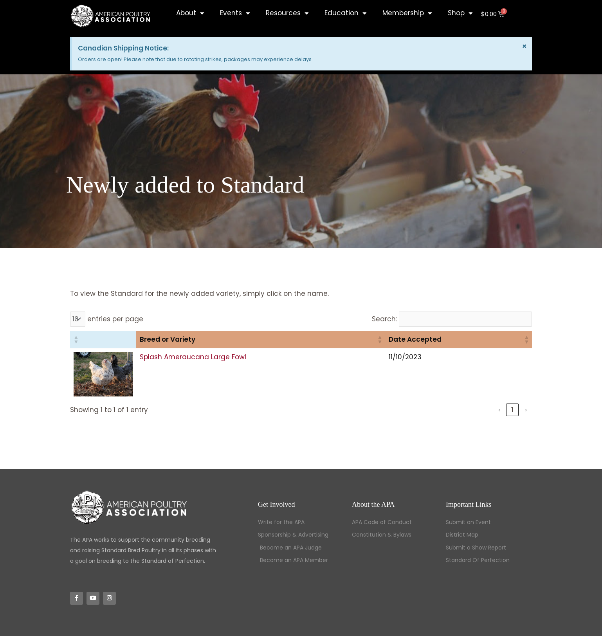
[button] (76, 339)
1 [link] (512, 409)
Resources (287, 13)
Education (345, 13)
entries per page (115, 319)
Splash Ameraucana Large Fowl (193, 357)
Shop (460, 13)
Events (235, 13)
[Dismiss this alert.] (524, 46)
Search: (384, 319)
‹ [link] (499, 409)
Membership (407, 13)
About (190, 13)
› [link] (526, 409)
